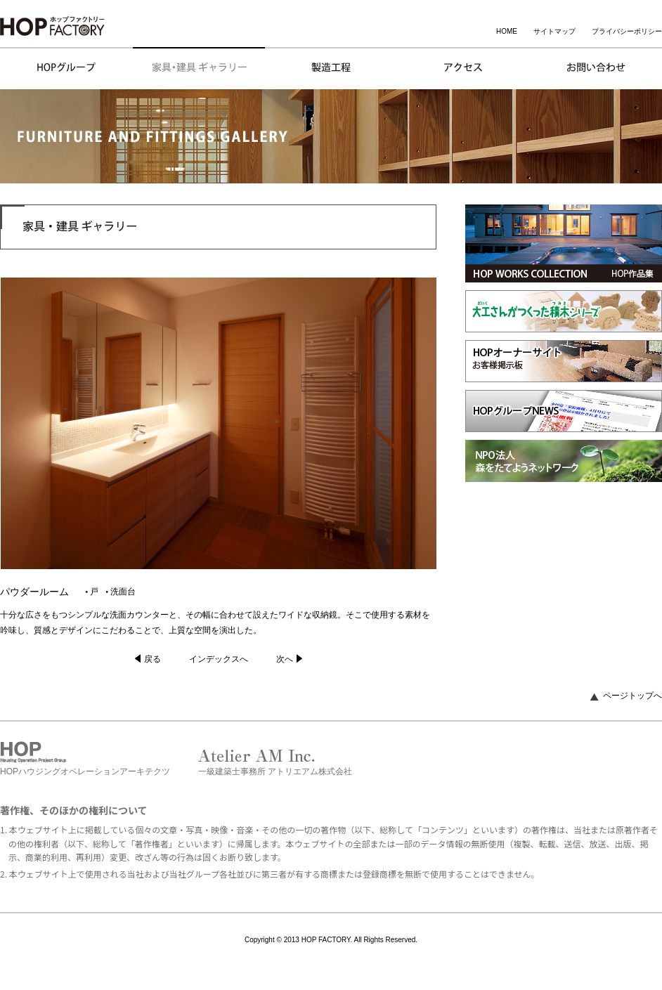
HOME (506, 31)
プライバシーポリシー (627, 31)
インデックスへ (218, 659)
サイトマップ (554, 31)
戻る (152, 659)
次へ (284, 659)
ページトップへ (632, 696)
